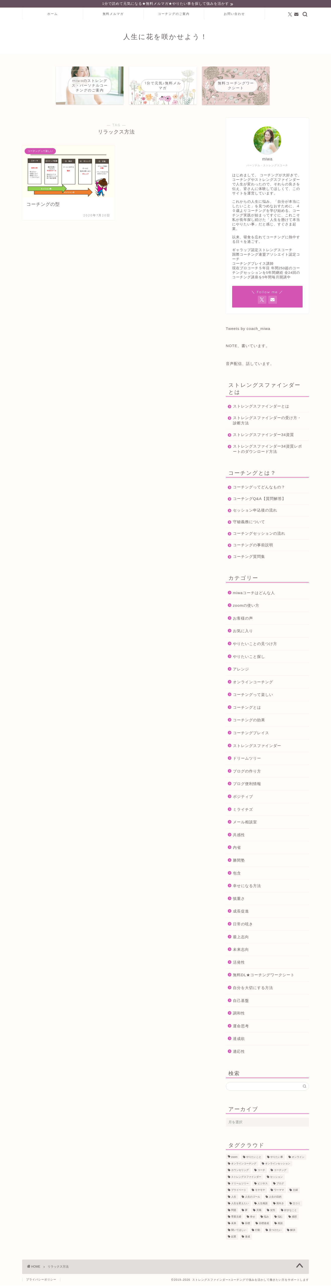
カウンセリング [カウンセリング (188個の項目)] (240, 1171)
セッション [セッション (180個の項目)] (276, 1177)
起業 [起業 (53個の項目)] (233, 1237)
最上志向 (241, 937)
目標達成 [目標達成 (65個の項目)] (264, 1224)
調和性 (239, 1014)
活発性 (239, 963)
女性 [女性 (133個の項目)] (272, 1210)
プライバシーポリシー (41, 1279)
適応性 (239, 1052)
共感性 (239, 835)
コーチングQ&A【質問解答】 (259, 499)
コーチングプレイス (251, 733)
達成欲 (239, 1039)
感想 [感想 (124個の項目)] (294, 1217)
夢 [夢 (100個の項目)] (246, 1210)
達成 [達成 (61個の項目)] (247, 1237)
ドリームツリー (247, 759)
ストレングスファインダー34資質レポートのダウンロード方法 (265, 449)
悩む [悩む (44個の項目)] (280, 1217)
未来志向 (241, 950)
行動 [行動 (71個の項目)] (257, 1230)
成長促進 (241, 912)
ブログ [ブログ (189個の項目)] (280, 1184)
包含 (237, 873)
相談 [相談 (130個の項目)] (280, 1224)
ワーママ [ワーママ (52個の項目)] (279, 1191)
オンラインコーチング (253, 683)
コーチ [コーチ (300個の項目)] (261, 1171)
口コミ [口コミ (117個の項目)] (296, 1204)
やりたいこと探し (249, 657)
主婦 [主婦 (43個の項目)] (295, 1191)
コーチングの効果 (249, 721)
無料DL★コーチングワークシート (264, 975)
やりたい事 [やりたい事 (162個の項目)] (276, 1157)
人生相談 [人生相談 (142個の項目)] (263, 1204)
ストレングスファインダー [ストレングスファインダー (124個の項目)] (246, 1177)
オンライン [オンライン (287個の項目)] (298, 1157)
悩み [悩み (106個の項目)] (266, 1217)
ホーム (52, 14)
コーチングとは (247, 708)
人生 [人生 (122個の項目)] (233, 1197)
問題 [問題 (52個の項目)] (233, 1210)
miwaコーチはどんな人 (254, 593)
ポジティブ (243, 797)
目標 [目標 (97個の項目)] (247, 1224)
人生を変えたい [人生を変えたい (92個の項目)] (240, 1204)
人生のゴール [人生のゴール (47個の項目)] (252, 1197)
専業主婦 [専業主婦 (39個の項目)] (236, 1217)
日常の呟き (243, 925)
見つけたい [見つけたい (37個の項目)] (275, 1230)
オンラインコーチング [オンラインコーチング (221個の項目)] (243, 1164)
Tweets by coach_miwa (248, 329)
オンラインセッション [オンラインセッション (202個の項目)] (277, 1164)
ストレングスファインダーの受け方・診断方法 (263, 421)
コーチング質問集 (249, 557)
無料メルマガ (113, 14)
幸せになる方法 (247, 886)
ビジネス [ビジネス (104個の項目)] (263, 1184)
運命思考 (241, 1027)
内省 (237, 848)
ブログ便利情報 (247, 784)
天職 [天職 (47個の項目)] (258, 1210)
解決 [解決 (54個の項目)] (292, 1230)
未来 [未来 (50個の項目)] (233, 1224)
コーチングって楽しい (253, 695)
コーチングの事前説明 (253, 545)
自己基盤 (241, 1001)
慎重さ (239, 899)
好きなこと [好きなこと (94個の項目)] (290, 1210)
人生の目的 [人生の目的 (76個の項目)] (275, 1197)
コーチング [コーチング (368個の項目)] (280, 1171)
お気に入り (243, 631)
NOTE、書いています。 (248, 346)
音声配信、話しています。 (250, 364)
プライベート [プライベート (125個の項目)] (238, 1191)
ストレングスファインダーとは (261, 406)
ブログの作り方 (247, 772)
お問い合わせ (234, 14)
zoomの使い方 (246, 606)
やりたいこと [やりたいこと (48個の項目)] (253, 1157)
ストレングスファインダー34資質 (263, 435)
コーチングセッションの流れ (259, 534)
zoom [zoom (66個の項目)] (234, 1157)
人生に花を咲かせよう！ (165, 37)
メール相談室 (245, 823)
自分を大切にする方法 (253, 988)
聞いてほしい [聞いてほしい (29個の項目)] (238, 1230)
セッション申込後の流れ (255, 511)
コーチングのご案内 (174, 14)
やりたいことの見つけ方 (255, 644)
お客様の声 (243, 619)
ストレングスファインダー (257, 746)
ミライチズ (243, 810)
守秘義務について (249, 522)
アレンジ (241, 670)
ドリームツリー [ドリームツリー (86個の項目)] (240, 1184)
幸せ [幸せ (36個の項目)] (252, 1217)
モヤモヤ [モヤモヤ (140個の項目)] (260, 1191)
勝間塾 (239, 861)
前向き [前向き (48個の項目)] (280, 1204)
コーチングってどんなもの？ (259, 487)
